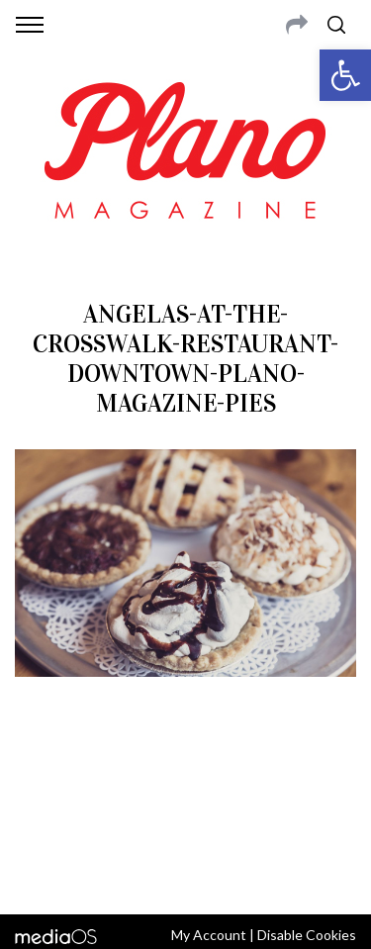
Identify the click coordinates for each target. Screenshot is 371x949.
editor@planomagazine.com (186, 819)
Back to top (185, 873)
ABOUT (38, 772)
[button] (345, 75)
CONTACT (96, 772)
